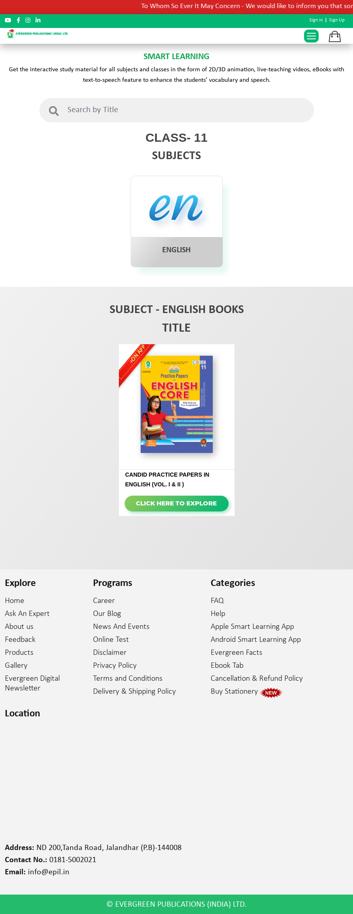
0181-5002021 (72, 860)
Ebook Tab (227, 666)
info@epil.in (49, 872)
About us (19, 627)
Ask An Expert (27, 614)
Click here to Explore (176, 503)
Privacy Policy (115, 666)
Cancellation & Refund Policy (257, 679)
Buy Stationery (234, 692)
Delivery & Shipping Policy (134, 692)
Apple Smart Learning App (252, 627)
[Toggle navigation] (311, 36)
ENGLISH (176, 250)
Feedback (20, 640)
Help (218, 614)
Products (19, 653)
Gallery (16, 666)
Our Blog (107, 614)
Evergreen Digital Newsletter (32, 683)
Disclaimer (110, 653)
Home (14, 601)
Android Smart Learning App (256, 640)
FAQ (217, 601)
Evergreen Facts (236, 653)
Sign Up (337, 20)
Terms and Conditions (128, 679)
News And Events (121, 627)
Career (104, 601)
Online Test (111, 640)
